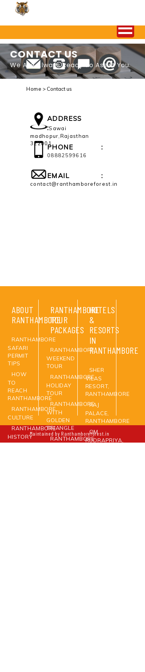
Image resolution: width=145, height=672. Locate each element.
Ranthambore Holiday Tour (70, 385)
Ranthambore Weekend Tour (70, 358)
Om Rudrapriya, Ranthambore (107, 439)
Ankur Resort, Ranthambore (107, 467)
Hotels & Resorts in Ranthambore (114, 330)
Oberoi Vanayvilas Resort (103, 598)
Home (33, 89)
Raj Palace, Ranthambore (107, 412)
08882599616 (67, 155)
